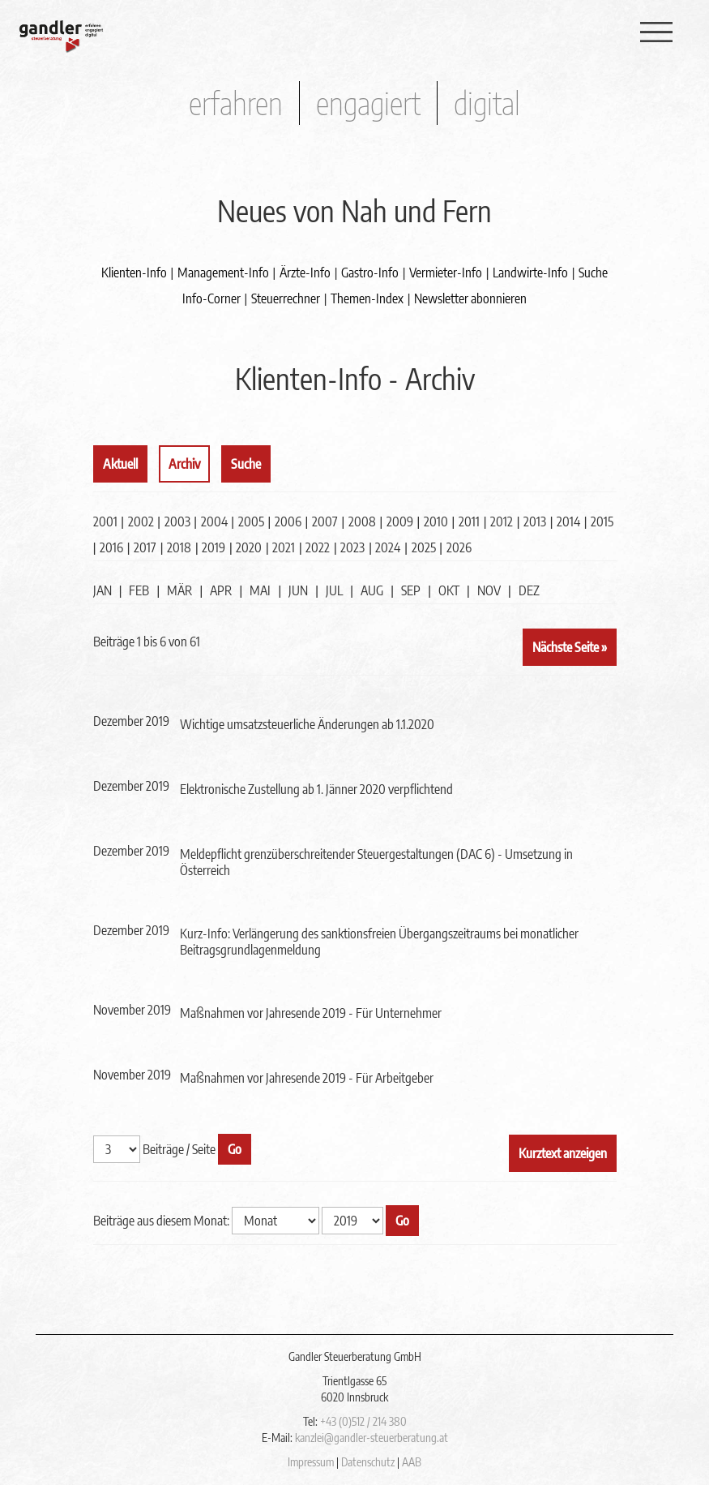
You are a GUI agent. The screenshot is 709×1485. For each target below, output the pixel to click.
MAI (260, 590)
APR (221, 590)
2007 (325, 521)
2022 (317, 547)
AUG (372, 590)
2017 (145, 547)
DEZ (529, 590)
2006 (288, 521)
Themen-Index (367, 298)
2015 (602, 521)
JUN (298, 590)
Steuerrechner (285, 298)
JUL (334, 590)
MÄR (179, 590)
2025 (424, 547)
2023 (352, 547)
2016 (111, 547)
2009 (400, 521)
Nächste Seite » (569, 647)
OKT (448, 590)
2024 (387, 547)
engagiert (368, 103)
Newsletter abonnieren (470, 298)
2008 (362, 521)
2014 (568, 521)
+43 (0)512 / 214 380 (363, 1421)
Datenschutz (368, 1462)
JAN (102, 590)
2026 (459, 547)
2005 (251, 521)
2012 (501, 521)
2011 (469, 521)
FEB (139, 590)
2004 (214, 521)
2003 (177, 521)
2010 (436, 521)
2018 (179, 547)
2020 (249, 547)
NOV (489, 590)
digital (487, 103)
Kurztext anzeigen (563, 1153)
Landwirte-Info (530, 272)
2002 (141, 521)
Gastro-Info (370, 272)
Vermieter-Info (445, 272)
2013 (534, 521)
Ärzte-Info (305, 272)
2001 (105, 521)
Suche (593, 272)
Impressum (311, 1462)
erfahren (236, 103)
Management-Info (223, 272)
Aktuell (120, 464)
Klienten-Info (134, 272)
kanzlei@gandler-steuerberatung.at (371, 1437)
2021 (283, 547)
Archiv (184, 464)
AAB (411, 1462)
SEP (411, 590)
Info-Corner (211, 298)
